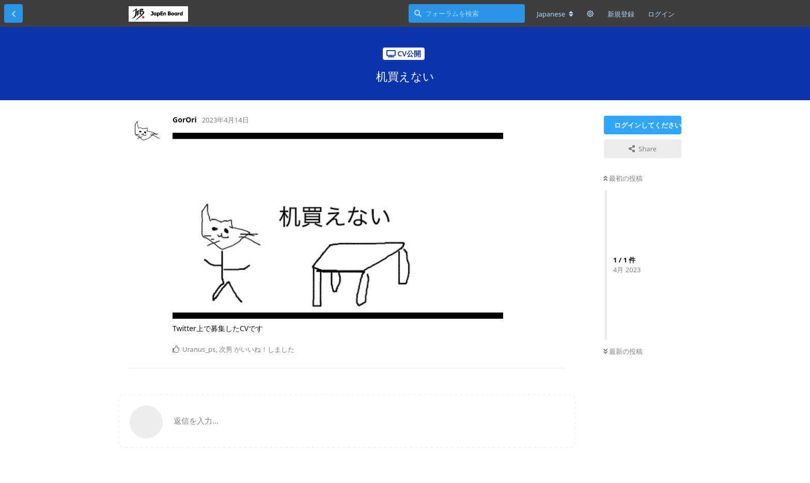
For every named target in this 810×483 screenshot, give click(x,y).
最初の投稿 (623, 178)
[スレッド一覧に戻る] (13, 13)
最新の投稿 (623, 351)
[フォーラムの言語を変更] (555, 14)
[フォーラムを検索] (467, 13)
